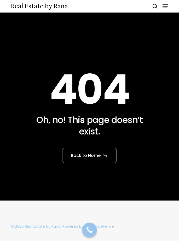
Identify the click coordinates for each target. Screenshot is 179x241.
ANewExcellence (99, 226)
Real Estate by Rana (39, 6)
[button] (165, 6)
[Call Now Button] (89, 230)
